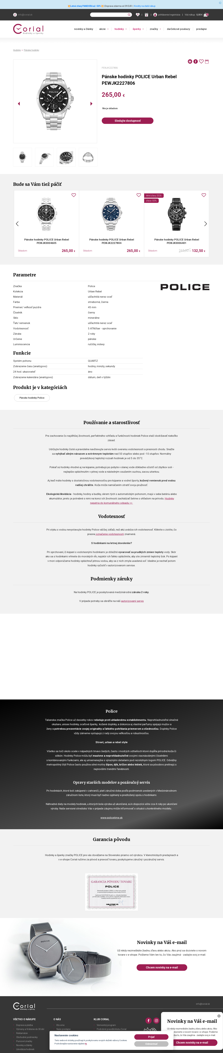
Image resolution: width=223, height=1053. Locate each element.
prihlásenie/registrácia (169, 14)
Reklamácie (22, 1033)
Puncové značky (24, 1041)
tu (86, 1043)
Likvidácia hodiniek (25, 1049)
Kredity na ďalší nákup (144, 6)
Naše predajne (64, 1029)
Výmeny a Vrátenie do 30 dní (30, 1029)
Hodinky (17, 50)
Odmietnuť (151, 1043)
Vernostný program (106, 1025)
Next (205, 224)
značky (154, 29)
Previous (17, 224)
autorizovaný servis (132, 601)
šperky (137, 29)
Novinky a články (24, 1045)
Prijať (151, 1037)
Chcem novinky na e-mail (162, 967)
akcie (102, 29)
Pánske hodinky (31, 50)
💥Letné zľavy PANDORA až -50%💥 (86, 6)
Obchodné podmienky (27, 1037)
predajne (201, 29)
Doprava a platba (24, 1025)
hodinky (119, 29)
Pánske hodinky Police (32, 397)
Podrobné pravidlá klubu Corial (111, 1029)
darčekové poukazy (178, 29)
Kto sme (61, 1025)
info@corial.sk (25, 14)
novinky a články (83, 29)
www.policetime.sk (111, 817)
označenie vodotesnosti (109, 534)
